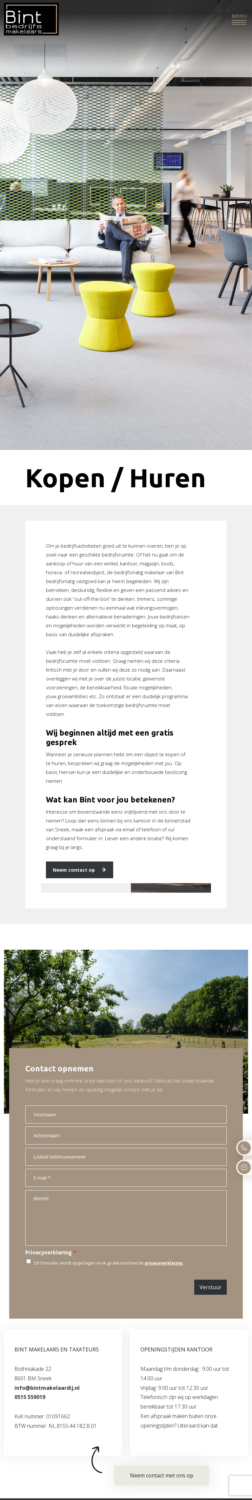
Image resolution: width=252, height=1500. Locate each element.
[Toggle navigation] (239, 19)
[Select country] (32, 1157)
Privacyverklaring (50, 1252)
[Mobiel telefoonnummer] (126, 1157)
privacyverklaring (164, 1263)
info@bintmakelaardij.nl (47, 1387)
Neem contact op (74, 870)
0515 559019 (29, 1397)
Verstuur (210, 1287)
